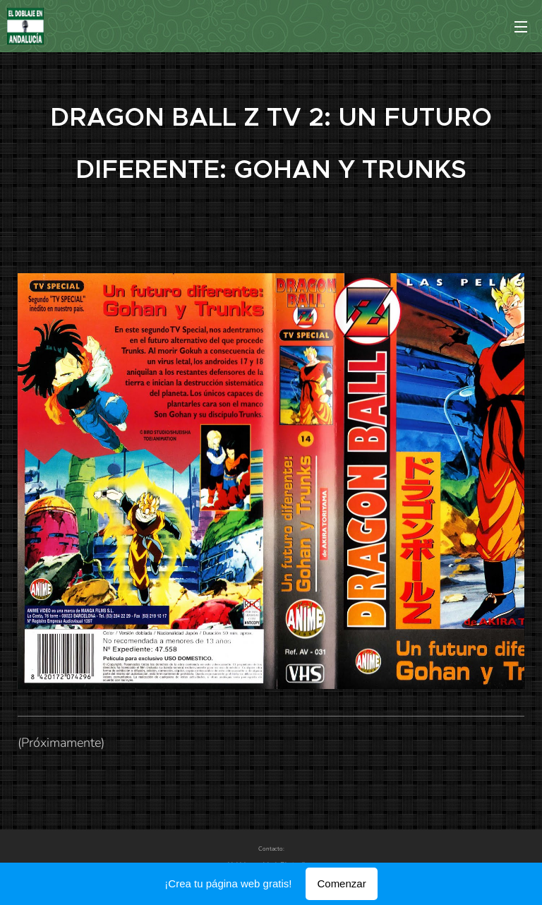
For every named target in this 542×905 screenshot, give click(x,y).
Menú (520, 27)
